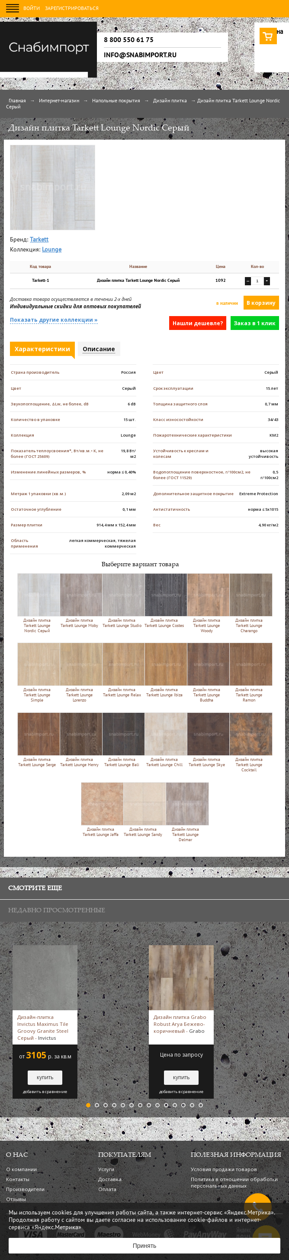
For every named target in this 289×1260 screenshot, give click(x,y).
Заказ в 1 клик (255, 323)
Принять (145, 1245)
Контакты (17, 1179)
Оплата (107, 1189)
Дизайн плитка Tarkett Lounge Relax (121, 670)
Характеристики (42, 349)
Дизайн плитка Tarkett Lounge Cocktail (249, 742)
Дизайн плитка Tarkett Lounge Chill (164, 739)
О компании (21, 1169)
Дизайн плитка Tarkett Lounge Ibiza (164, 670)
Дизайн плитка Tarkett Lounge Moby (79, 600)
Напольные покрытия (116, 101)
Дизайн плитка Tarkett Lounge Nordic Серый (37, 603)
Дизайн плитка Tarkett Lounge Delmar (185, 812)
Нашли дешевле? (198, 323)
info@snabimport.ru (140, 55)
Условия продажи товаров (224, 1169)
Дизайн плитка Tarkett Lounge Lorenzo (79, 672)
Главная (17, 101)
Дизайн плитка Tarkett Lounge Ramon (249, 672)
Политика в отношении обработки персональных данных (234, 1182)
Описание (99, 349)
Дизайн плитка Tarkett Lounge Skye (206, 739)
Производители (25, 1189)
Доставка (110, 1179)
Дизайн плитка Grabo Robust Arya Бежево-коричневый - (180, 1024)
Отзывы (16, 1199)
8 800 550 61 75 (129, 40)
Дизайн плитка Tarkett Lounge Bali (121, 739)
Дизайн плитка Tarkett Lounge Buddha (206, 672)
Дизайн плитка (170, 101)
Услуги (106, 1169)
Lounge (51, 250)
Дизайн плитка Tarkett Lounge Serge (37, 739)
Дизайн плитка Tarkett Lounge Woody (206, 603)
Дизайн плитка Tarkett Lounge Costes (164, 600)
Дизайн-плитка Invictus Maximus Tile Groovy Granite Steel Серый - (42, 1027)
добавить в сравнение (45, 1091)
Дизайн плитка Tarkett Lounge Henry (79, 739)
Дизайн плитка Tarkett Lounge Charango (249, 603)
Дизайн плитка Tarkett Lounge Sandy (143, 809)
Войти (31, 9)
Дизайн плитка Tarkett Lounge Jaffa (100, 809)
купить (45, 1077)
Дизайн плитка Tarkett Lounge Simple (37, 672)
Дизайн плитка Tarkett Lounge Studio (121, 600)
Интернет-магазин (59, 101)
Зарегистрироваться (72, 9)
